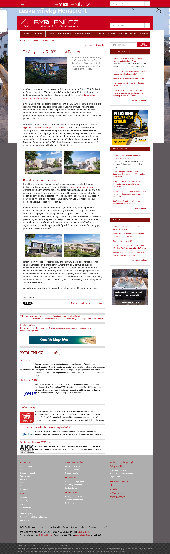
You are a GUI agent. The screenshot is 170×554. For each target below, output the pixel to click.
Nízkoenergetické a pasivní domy (63, 328)
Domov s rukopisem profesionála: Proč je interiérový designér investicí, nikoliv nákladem (130, 194)
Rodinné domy (85, 328)
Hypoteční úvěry (72, 470)
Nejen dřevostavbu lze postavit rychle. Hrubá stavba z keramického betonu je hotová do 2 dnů (129, 184)
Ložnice (23, 504)
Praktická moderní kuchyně (121, 474)
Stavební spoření (72, 473)
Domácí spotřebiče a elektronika (33, 517)
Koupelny (24, 501)
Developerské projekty (74, 481)
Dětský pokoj (25, 507)
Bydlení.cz (24, 40)
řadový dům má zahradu (81, 187)
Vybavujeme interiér (118, 470)
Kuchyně (23, 498)
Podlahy (23, 479)
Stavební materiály (28, 473)
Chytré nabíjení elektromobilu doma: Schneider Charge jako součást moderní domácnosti (129, 174)
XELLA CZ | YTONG (30, 380)
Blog (112, 485)
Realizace (24, 489)
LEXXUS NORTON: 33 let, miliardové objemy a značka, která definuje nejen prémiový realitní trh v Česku (128, 93)
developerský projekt (94, 45)
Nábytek (23, 511)
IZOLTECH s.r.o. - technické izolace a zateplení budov (45, 427)
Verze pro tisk (95, 303)
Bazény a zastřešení (73, 496)
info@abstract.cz (82, 535)
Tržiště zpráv (116, 493)
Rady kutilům (70, 503)
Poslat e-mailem (79, 303)
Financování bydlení (74, 462)
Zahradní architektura (74, 500)
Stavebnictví (25, 462)
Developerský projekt (29, 331)
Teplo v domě (115, 477)
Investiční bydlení (72, 466)
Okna (22, 486)
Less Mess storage (28, 407)
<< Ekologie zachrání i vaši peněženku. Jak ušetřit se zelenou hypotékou (50, 316)
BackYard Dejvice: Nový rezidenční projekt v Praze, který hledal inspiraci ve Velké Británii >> (67, 319)
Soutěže (113, 489)
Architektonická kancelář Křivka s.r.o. (37, 442)
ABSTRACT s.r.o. (45, 535)
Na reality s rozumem (74, 485)
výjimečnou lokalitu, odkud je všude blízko (43, 127)
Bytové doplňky (26, 514)
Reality (35, 40)
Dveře (22, 482)
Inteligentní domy (72, 488)
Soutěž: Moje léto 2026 (122, 241)
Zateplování (25, 476)
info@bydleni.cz (84, 532)
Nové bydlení (41, 328)
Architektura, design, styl (121, 462)
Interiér (23, 493)
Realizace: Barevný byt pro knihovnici (128, 78)
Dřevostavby (25, 470)
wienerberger (26, 360)
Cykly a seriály (117, 466)
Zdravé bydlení (26, 520)
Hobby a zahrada (72, 492)
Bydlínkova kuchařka (119, 481)
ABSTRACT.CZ (117, 497)
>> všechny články (140, 100)
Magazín (117, 220)
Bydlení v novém (27, 328)
